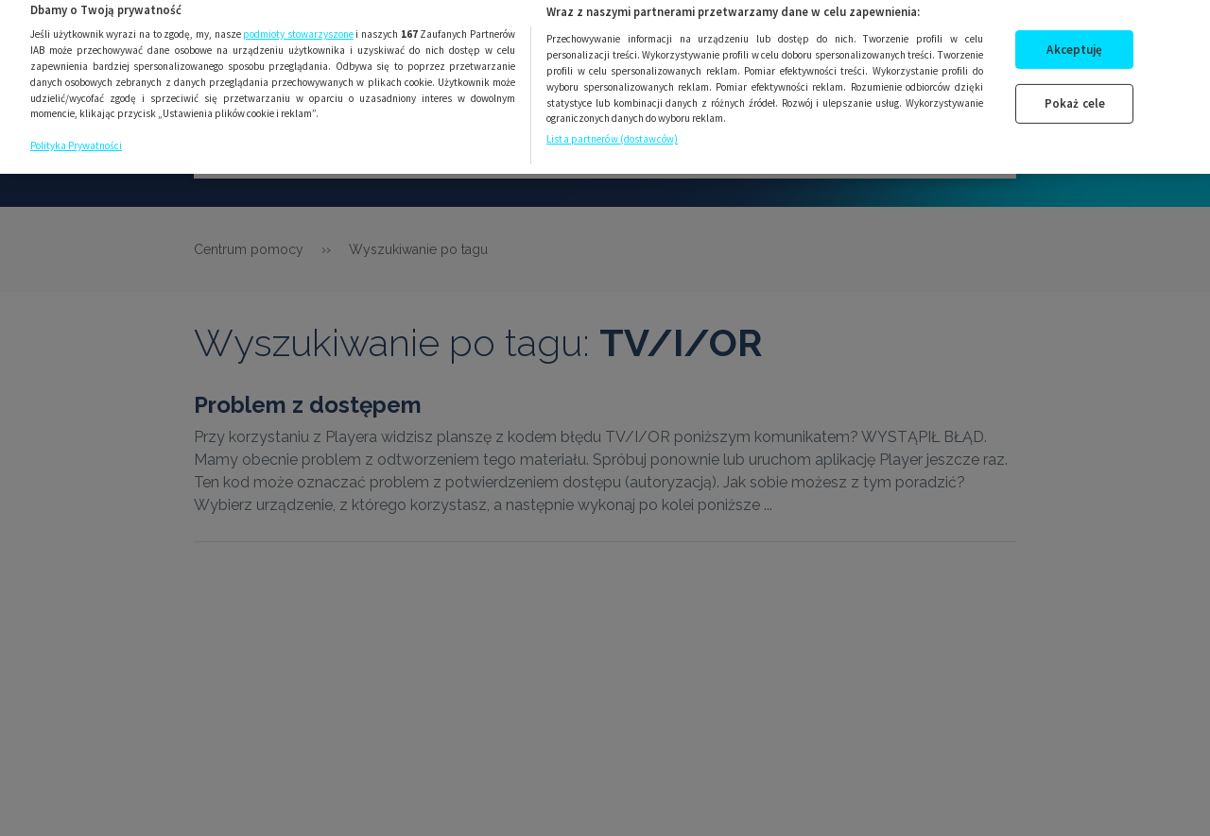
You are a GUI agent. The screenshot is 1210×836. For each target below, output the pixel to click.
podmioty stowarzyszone (298, 25)
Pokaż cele (1075, 95)
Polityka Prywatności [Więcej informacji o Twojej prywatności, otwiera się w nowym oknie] (76, 136)
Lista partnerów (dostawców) (612, 130)
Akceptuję (1074, 40)
